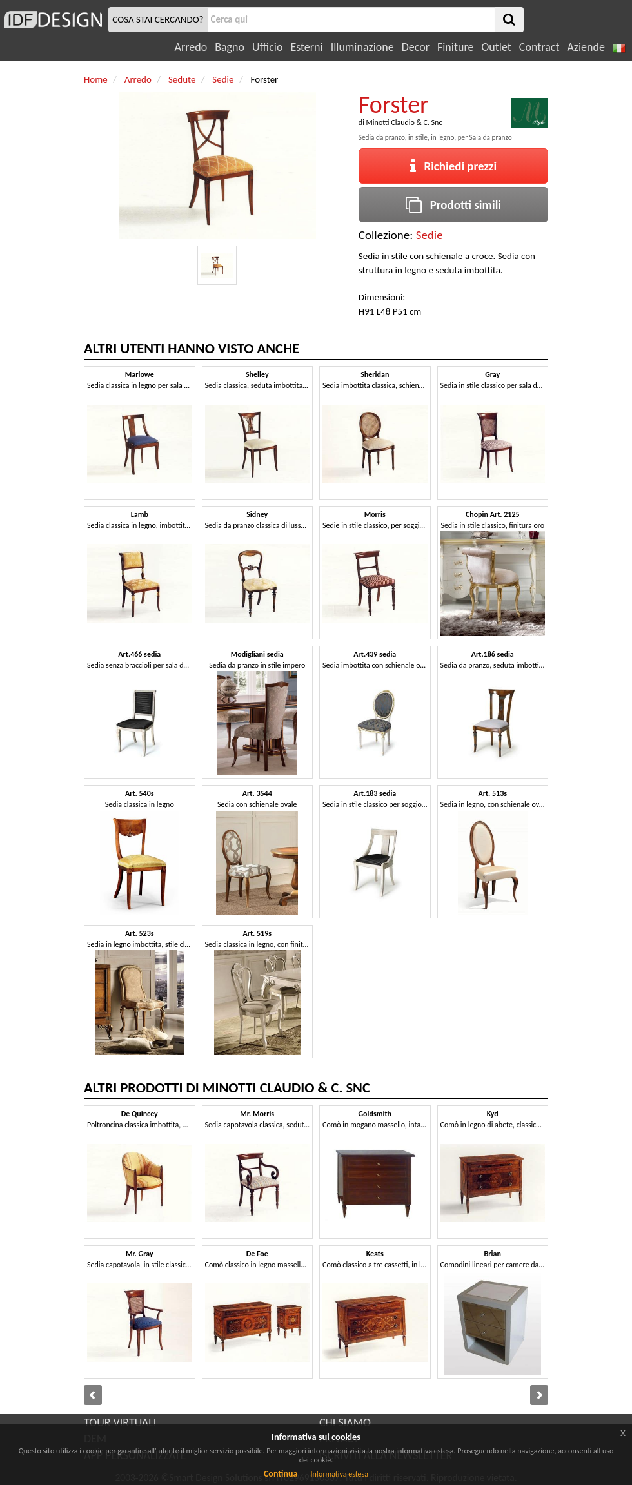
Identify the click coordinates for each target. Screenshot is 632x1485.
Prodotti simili (453, 204)
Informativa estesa (339, 1474)
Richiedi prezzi (453, 166)
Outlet (496, 47)
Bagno (229, 47)
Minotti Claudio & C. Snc (404, 122)
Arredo (191, 47)
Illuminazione (362, 47)
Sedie (429, 235)
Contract (539, 47)
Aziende (585, 47)
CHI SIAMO (345, 1422)
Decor (416, 47)
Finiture (455, 47)
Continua (280, 1473)
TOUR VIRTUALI (120, 1422)
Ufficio (267, 47)
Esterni (306, 47)
